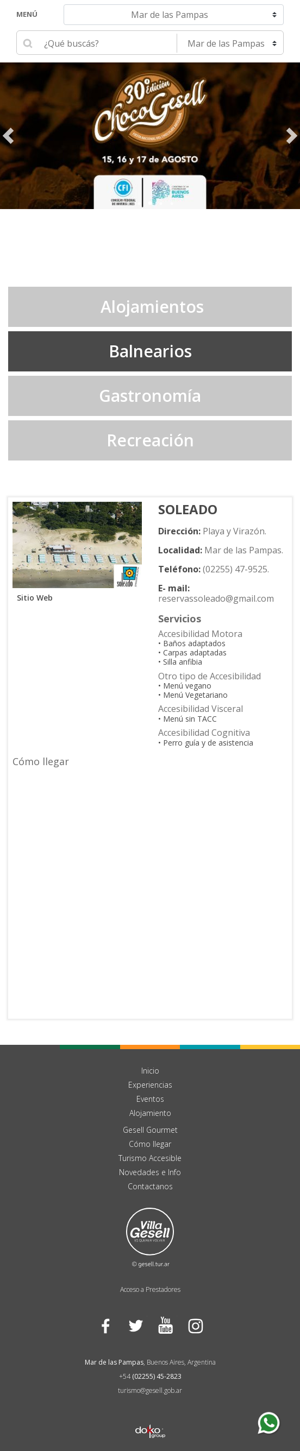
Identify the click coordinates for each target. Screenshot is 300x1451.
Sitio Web (32, 597)
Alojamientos (150, 306)
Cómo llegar (150, 1144)
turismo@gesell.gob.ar (150, 1390)
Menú (27, 14)
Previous (8, 136)
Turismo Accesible (150, 1158)
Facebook (105, 1325)
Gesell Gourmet (150, 1130)
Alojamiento (150, 1113)
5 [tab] (171, 203)
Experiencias (150, 1085)
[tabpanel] (150, 135)
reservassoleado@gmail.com (216, 598)
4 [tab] (160, 203)
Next (292, 136)
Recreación (150, 440)
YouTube (165, 1325)
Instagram (195, 1325)
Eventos (150, 1099)
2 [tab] (139, 203)
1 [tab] (128, 203)
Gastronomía (150, 395)
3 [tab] (150, 203)
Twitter (135, 1325)
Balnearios (150, 351)
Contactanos (150, 1186)
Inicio (150, 1070)
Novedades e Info (150, 1172)
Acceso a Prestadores (150, 1289)
